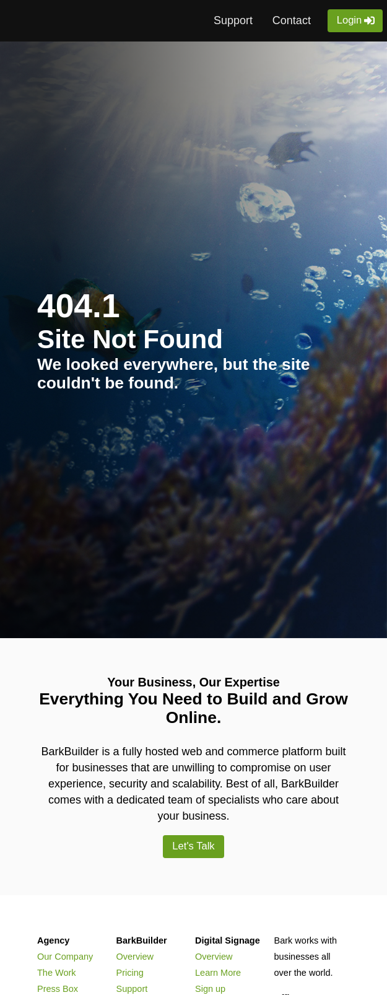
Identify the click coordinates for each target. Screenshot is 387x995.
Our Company (65, 957)
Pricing (130, 973)
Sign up (210, 989)
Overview (135, 957)
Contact (291, 20)
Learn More (218, 973)
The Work (56, 973)
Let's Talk (194, 846)
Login (349, 20)
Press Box (57, 989)
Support (233, 20)
